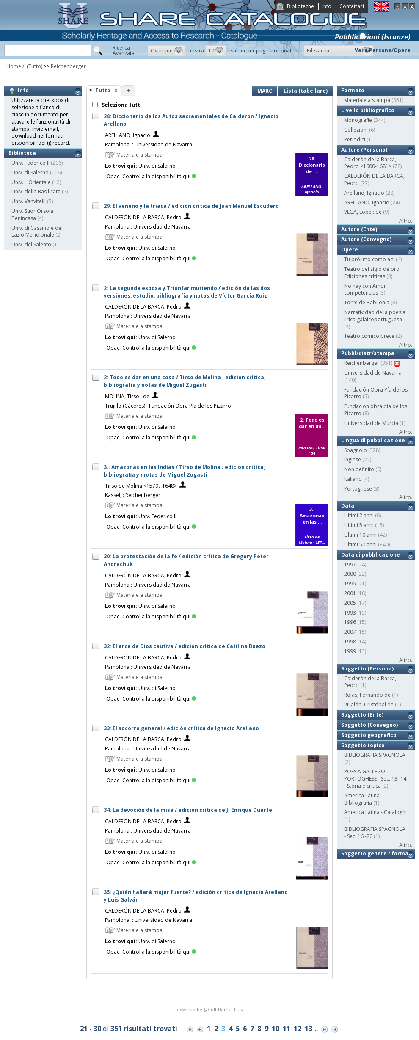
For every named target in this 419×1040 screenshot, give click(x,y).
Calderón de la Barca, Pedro (370, 682)
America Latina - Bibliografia (363, 799)
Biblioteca (22, 153)
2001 (350, 593)
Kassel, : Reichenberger (132, 495)
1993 (350, 612)
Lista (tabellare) (306, 90)
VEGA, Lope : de (363, 211)
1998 (350, 641)
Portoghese (358, 488)
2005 (350, 603)
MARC (264, 90)
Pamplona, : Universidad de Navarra (148, 144)
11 (286, 1028)
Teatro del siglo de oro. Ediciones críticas (372, 272)
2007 (350, 631)
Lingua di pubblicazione (373, 440)
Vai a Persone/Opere (383, 50)
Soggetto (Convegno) (369, 724)
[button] (166, 50)
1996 (350, 622)
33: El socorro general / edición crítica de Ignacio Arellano (181, 728)
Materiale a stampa (367, 100)
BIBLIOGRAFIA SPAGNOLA (374, 755)
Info (326, 6)
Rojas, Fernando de (367, 694)
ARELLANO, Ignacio (127, 135)
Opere (349, 249)
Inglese (352, 459)
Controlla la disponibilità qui (159, 176)
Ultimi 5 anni (359, 525)
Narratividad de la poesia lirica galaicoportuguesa (374, 316)
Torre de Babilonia (366, 302)
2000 (350, 573)
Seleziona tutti (121, 104)
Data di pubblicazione (370, 554)
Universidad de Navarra (373, 372)
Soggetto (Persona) (367, 668)
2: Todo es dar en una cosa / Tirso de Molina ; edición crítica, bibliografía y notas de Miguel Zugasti (184, 381)
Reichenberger (68, 66)
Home (13, 66)
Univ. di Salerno (30, 172)
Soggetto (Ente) (362, 714)
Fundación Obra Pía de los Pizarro (376, 393)
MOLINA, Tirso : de (127, 396)
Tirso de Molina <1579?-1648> (141, 485)
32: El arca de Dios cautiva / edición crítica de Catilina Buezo (184, 646)
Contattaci (351, 6)
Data (347, 505)
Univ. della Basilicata (36, 191)
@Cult (210, 1009)
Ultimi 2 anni (359, 515)
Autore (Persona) (364, 149)
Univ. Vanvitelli (28, 201)
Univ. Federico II (30, 162)
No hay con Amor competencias (365, 289)
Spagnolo (355, 450)
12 (297, 1028)
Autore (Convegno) (366, 239)
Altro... (407, 220)
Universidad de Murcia (371, 423)
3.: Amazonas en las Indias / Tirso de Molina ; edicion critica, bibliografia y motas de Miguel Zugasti (184, 470)
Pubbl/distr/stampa (367, 353)
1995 (350, 583)
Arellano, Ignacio (364, 192)
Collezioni (356, 129)
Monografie (358, 120)
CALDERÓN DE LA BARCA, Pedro (143, 217)
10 (275, 1028)
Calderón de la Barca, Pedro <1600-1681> (370, 163)
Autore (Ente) (359, 229)
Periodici (354, 139)
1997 (350, 564)
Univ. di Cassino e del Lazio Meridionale (37, 231)
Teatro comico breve (369, 335)
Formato (352, 90)
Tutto (102, 90)
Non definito (359, 469)
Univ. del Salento (31, 244)
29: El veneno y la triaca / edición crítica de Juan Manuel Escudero (191, 206)
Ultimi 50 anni (360, 544)
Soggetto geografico (369, 735)
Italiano (353, 479)
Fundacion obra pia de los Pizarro (375, 410)
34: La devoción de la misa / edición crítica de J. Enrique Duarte (188, 810)
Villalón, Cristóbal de (369, 704)
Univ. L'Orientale (31, 182)
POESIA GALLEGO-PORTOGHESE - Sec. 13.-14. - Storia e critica (376, 778)
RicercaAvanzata (124, 50)
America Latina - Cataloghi (375, 812)
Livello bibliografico (367, 110)
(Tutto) (33, 66)
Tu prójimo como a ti (369, 259)
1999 (350, 651)
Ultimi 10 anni (360, 534)
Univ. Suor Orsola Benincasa (32, 214)
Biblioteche (300, 6)
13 (308, 1028)
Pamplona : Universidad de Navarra (148, 226)
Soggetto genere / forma (374, 853)
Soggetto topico (363, 745)
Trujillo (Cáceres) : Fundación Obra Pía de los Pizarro (168, 405)
